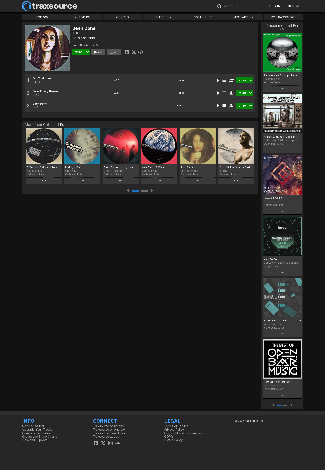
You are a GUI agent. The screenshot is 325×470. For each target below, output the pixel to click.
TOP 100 (42, 17)
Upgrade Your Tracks (37, 429)
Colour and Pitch (274, 205)
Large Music (271, 266)
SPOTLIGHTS (203, 17)
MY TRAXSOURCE (283, 17)
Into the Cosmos (274, 82)
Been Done (40, 103)
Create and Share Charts (39, 437)
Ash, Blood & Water (153, 167)
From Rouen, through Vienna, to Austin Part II (121, 167)
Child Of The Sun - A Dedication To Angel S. (236, 167)
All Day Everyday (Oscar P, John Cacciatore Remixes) (282, 136)
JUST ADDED (243, 17)
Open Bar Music (273, 143)
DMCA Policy (173, 440)
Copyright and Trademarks (183, 433)
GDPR (168, 437)
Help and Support (34, 440)
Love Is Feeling (273, 197)
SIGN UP (293, 6)
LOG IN (274, 6)
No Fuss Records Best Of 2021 (282, 320)
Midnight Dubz (74, 167)
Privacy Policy (174, 429)
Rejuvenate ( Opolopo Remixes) (282, 75)
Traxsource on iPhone (108, 426)
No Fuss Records (274, 327)
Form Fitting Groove (46, 91)
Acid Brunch (188, 167)
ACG (75, 33)
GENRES (122, 17)
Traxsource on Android (109, 429)
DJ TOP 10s (82, 17)
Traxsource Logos (106, 437)
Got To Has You (42, 78)
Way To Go (270, 259)
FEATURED (162, 17)
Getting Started (33, 426)
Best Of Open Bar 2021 (277, 381)
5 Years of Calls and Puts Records (44, 167)
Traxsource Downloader (110, 433)
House (181, 80)
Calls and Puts (83, 38)
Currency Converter (36, 433)
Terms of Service (176, 426)
